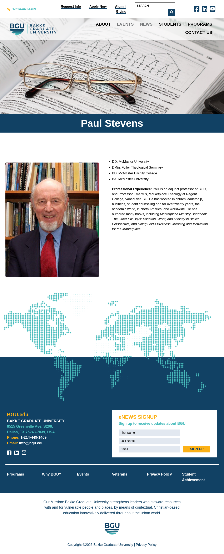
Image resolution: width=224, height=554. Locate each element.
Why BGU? (51, 474)
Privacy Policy (159, 474)
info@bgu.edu (31, 443)
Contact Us (198, 32)
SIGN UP (197, 449)
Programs (200, 24)
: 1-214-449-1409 (23, 9)
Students (170, 24)
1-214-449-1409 (33, 437)
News (146, 24)
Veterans (119, 474)
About (103, 24)
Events (125, 24)
